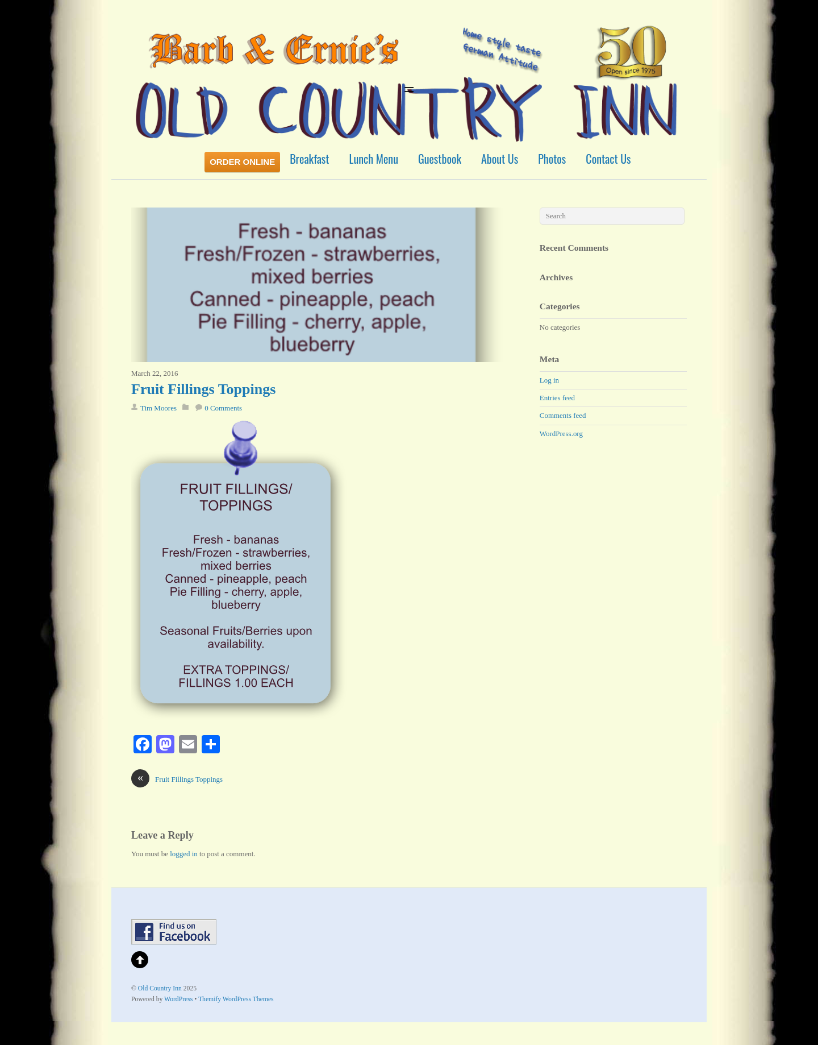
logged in (184, 853)
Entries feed (557, 397)
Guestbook (439, 159)
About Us (499, 159)
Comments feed (563, 415)
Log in (549, 380)
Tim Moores (158, 408)
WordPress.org (561, 433)
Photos (552, 159)
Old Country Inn (160, 988)
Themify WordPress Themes (236, 999)
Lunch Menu (373, 159)
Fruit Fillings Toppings (203, 389)
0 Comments (223, 408)
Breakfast (309, 159)
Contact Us (608, 159)
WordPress (178, 999)
